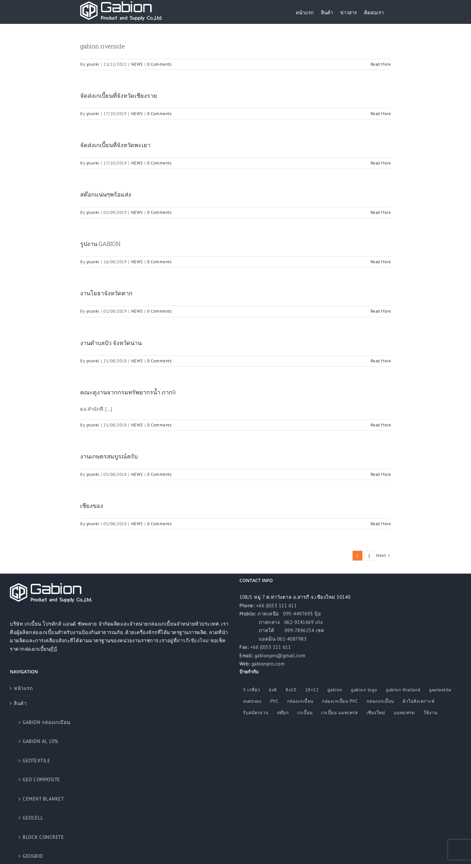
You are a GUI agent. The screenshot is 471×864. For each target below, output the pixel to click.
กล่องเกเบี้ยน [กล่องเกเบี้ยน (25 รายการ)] (300, 701)
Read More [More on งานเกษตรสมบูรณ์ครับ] (381, 474)
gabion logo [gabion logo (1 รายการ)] (364, 690)
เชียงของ (91, 506)
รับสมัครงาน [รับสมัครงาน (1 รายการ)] (256, 713)
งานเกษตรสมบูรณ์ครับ (109, 456)
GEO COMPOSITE (41, 779)
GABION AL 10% (41, 741)
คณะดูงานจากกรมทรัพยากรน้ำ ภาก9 (128, 392)
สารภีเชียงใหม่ (193, 640)
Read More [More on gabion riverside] (381, 64)
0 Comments (159, 64)
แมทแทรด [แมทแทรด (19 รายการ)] (404, 713)
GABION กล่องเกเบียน (46, 722)
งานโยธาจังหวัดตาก (106, 293)
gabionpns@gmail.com (279, 655)
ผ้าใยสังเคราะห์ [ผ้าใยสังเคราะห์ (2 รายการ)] (418, 701)
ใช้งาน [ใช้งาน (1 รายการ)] (431, 713)
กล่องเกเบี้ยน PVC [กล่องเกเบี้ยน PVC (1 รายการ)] (340, 701)
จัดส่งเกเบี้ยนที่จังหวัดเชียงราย (118, 95)
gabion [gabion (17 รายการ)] (334, 690)
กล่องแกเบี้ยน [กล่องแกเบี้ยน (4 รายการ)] (380, 701)
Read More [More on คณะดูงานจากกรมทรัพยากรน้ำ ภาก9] (381, 425)
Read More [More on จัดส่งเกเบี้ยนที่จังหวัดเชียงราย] (381, 113)
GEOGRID (33, 856)
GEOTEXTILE (36, 760)
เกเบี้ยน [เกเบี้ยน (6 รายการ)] (305, 713)
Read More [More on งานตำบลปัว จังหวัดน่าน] (381, 361)
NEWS (137, 64)
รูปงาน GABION (100, 244)
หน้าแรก (23, 688)
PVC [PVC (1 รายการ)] (274, 701)
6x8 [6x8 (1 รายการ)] (273, 690)
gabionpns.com (268, 664)
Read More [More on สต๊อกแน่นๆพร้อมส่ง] (381, 212)
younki (92, 64)
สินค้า (20, 703)
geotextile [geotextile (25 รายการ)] (440, 690)
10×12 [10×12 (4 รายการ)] (312, 690)
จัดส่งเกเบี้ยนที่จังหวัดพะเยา (115, 145)
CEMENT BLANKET (43, 799)
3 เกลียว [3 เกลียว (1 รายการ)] (251, 690)
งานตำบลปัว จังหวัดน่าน (111, 343)
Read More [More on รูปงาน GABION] (381, 262)
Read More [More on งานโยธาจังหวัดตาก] (381, 311)
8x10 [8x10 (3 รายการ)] (291, 690)
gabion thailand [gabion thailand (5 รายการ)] (403, 690)
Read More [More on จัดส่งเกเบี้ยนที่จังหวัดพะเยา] (381, 163)
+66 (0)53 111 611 (276, 605)
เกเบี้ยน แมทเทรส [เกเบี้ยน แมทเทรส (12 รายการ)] (339, 713)
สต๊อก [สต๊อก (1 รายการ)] (282, 713)
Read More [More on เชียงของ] (381, 524)
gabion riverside (102, 46)
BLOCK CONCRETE (43, 837)
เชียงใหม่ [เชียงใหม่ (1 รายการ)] (375, 713)
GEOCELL (33, 818)
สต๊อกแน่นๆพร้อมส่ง (105, 194)
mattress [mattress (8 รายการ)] (252, 701)
